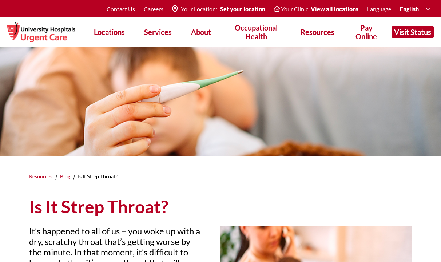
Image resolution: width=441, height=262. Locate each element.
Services (158, 32)
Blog (65, 176)
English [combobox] (409, 8)
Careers (153, 8)
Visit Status (412, 32)
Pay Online (366, 32)
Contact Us (121, 8)
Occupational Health (256, 32)
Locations (109, 32)
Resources (40, 176)
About (201, 32)
